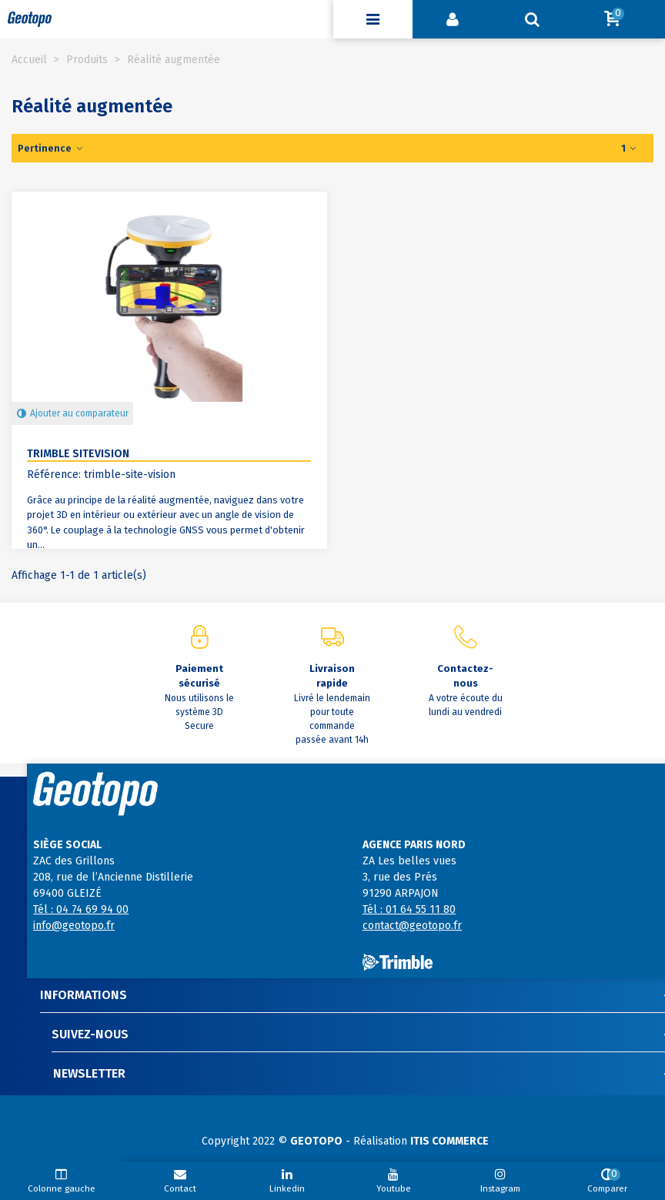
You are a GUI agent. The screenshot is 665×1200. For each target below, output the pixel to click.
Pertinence (51, 148)
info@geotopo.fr (74, 925)
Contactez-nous (465, 676)
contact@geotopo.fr (412, 925)
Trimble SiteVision (78, 453)
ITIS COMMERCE (449, 1141)
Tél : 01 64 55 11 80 (409, 909)
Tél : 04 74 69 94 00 (81, 909)
